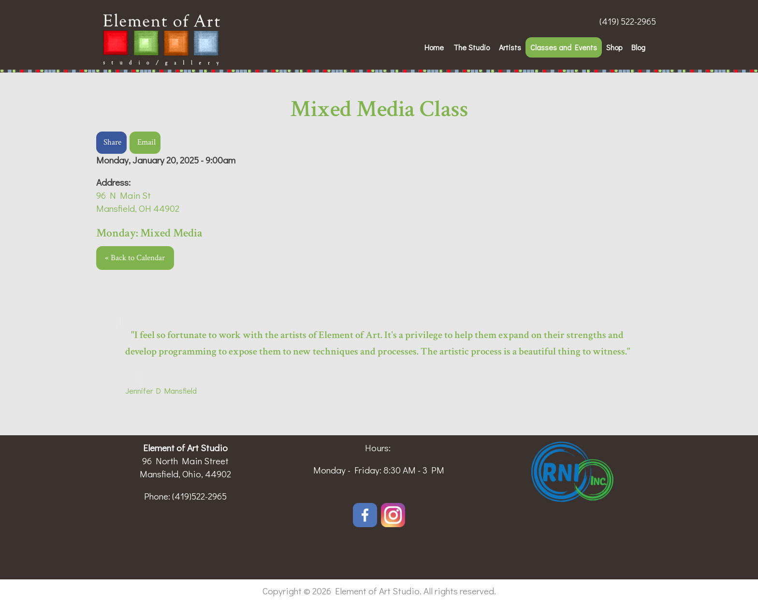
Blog (638, 47)
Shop (614, 47)
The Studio (471, 47)
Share (112, 142)
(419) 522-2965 (627, 21)
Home (434, 47)
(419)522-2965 (199, 496)
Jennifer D (143, 390)
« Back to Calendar (135, 257)
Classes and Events (563, 47)
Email (146, 142)
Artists (510, 47)
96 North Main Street (185, 461)
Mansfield (179, 390)
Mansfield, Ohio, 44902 (185, 474)
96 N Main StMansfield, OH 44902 (137, 201)
